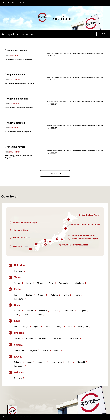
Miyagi (40, 283)
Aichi (40, 314)
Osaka (47, 326)
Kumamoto (57, 362)
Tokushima (19, 350)
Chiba (66, 295)
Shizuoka (28, 314)
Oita (69, 362)
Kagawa (33, 350)
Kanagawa (18, 299)
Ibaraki (17, 295)
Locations (55, 17)
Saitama (54, 295)
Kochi (56, 350)
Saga (29, 362)
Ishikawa (43, 311)
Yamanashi (68, 311)
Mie (15, 326)
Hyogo (59, 326)
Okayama (43, 338)
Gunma (41, 295)
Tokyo (77, 295)
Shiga (25, 326)
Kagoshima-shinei (16, 74)
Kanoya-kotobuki (16, 122)
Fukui (55, 311)
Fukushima (79, 283)
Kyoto (36, 326)
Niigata (17, 311)
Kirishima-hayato (16, 146)
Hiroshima (57, 338)
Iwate (28, 283)
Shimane (29, 338)
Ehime (45, 350)
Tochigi (29, 295)
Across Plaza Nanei (17, 50)
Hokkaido (18, 271)
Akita (51, 283)
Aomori (17, 283)
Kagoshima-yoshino (17, 98)
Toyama (29, 311)
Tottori (17, 338)
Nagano (82, 311)
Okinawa (18, 378)
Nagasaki (42, 362)
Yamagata (63, 283)
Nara (70, 326)
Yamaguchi (73, 338)
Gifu (16, 314)
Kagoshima (19, 366)
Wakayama (83, 326)
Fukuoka (17, 362)
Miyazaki (81, 362)
